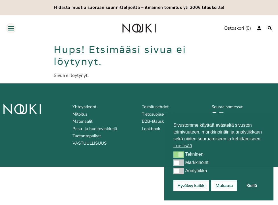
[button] (178, 154)
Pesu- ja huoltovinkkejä (94, 129)
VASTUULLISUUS (89, 143)
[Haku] (269, 28)
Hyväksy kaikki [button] (191, 185)
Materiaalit (82, 121)
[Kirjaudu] (259, 28)
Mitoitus (79, 114)
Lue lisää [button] (182, 146)
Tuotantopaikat (86, 136)
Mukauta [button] (224, 185)
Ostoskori (234, 28)
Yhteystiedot (84, 107)
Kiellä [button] (251, 185)
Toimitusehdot (155, 107)
